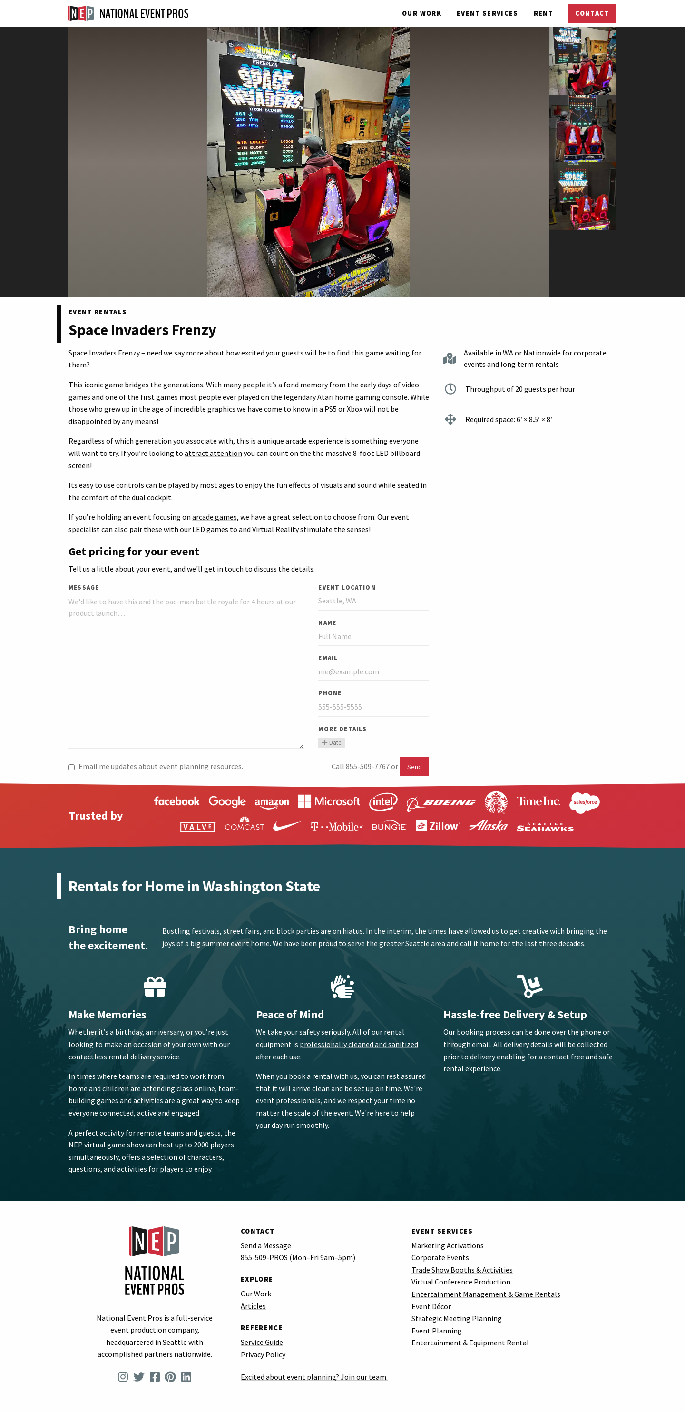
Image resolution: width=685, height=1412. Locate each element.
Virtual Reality (275, 529)
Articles (253, 1306)
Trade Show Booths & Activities (462, 1269)
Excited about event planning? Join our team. (314, 1377)
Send (414, 766)
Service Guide (262, 1342)
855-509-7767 (368, 766)
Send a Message (266, 1245)
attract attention (213, 453)
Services (488, 13)
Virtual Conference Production (460, 1281)
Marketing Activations (447, 1245)
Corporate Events (440, 1257)
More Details (342, 728)
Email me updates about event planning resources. (155, 766)
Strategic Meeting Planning (456, 1318)
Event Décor (431, 1306)
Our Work (421, 13)
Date (331, 742)
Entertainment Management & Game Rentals (485, 1294)
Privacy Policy (263, 1354)
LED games (210, 529)
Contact (592, 13)
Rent (543, 13)
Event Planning (436, 1330)
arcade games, (215, 517)
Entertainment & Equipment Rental (470, 1342)
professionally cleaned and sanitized (359, 1044)
